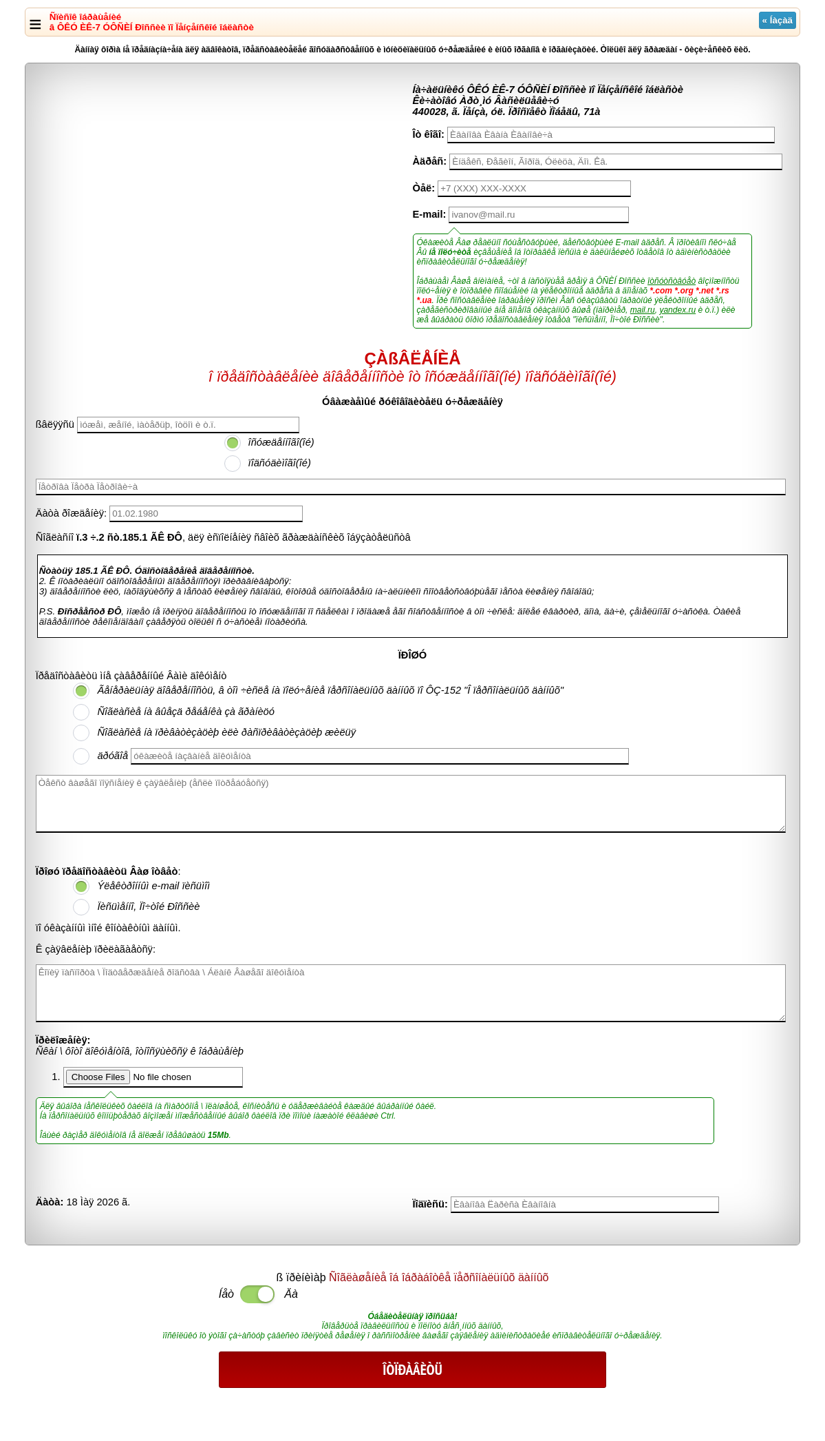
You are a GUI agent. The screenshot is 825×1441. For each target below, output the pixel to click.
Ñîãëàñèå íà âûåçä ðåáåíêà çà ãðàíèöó (186, 711)
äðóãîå (112, 755)
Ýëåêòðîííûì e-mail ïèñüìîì (153, 885)
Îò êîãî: (428, 134)
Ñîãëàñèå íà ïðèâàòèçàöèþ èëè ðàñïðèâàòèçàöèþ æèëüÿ (226, 732)
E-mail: (430, 214)
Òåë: (424, 188)
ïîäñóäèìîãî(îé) (279, 462)
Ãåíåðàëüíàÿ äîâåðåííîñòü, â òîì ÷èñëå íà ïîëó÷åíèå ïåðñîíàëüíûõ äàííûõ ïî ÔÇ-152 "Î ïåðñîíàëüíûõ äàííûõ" (330, 690)
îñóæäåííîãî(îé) (281, 442)
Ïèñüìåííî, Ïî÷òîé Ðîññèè (148, 906)
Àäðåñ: (430, 161)
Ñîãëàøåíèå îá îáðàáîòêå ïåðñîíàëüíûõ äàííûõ (438, 1277)
